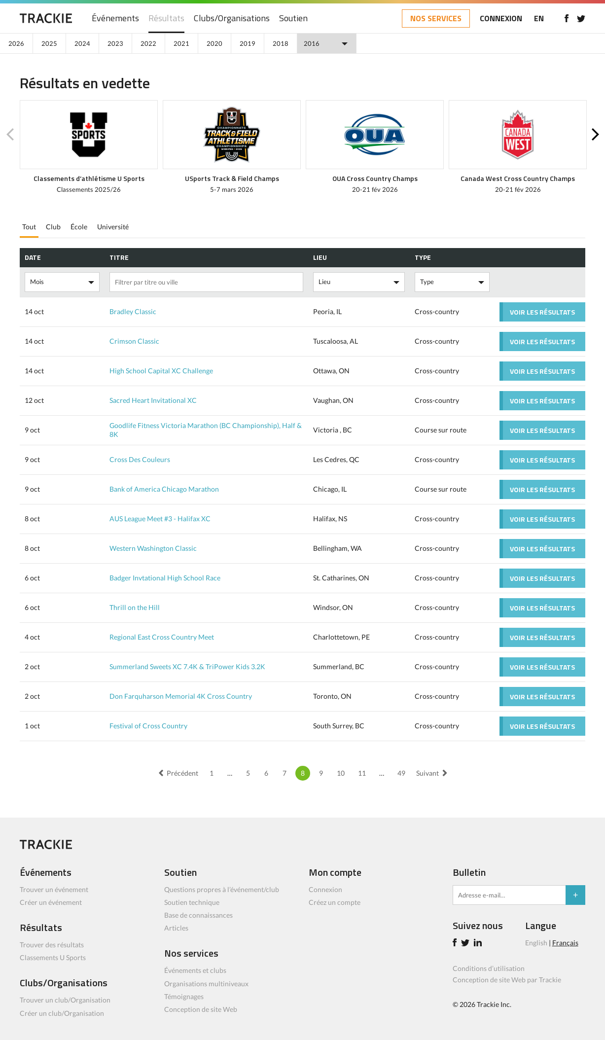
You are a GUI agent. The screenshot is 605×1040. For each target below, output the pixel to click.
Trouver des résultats (52, 944)
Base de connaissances (198, 915)
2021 (181, 43)
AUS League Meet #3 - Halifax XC (160, 518)
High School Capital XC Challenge (161, 370)
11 (362, 773)
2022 (148, 43)
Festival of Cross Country (148, 725)
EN (539, 18)
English (536, 942)
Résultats (166, 18)
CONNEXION (501, 18)
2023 (115, 43)
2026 (16, 43)
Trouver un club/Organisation (65, 1000)
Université (113, 226)
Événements (115, 18)
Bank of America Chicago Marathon (164, 489)
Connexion (325, 889)
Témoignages (184, 996)
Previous (10, 134)
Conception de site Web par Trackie (507, 979)
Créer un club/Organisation (62, 1013)
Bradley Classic (132, 311)
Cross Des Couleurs (139, 459)
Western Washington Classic (153, 548)
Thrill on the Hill (134, 607)
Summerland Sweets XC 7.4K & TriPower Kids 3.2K (187, 666)
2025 (49, 43)
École (79, 226)
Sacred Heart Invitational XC (153, 400)
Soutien (293, 18)
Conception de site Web (200, 1009)
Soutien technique (191, 902)
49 (401, 773)
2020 (214, 43)
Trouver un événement (54, 889)
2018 (280, 43)
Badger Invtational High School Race (164, 578)
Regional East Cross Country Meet (161, 637)
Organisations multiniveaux (206, 983)
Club (53, 226)
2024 (82, 43)
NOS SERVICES (436, 18)
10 (341, 773)
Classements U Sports (53, 957)
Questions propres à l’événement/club (221, 889)
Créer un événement (51, 902)
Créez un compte (334, 902)
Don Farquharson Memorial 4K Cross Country (180, 696)
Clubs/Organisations (232, 18)
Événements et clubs (195, 970)
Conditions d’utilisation (489, 968)
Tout (29, 226)
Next (595, 134)
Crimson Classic (134, 341)
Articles (176, 928)
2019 (247, 43)
